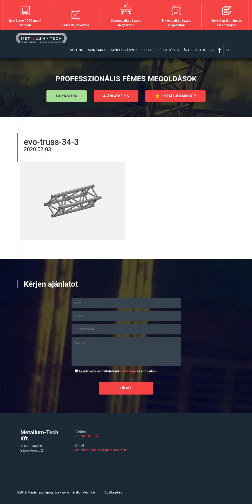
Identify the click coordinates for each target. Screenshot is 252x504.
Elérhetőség (167, 50)
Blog (146, 50)
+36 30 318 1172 (199, 50)
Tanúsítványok (124, 50)
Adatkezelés (113, 492)
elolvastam (128, 371)
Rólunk (76, 50)
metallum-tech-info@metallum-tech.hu (103, 450)
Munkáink (97, 50)
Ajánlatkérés (116, 96)
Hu (229, 50)
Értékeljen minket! (175, 96)
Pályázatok (66, 96)
